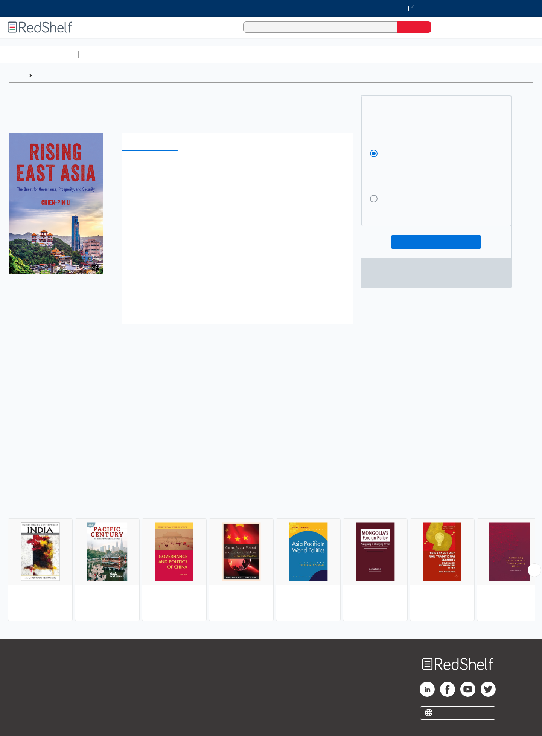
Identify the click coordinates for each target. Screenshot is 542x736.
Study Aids (101, 54)
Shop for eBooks (62, 674)
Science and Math (147, 54)
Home (17, 75)
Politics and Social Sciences (370, 54)
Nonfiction (456, 54)
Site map (50, 710)
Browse (46, 75)
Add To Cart (436, 242)
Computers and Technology (215, 54)
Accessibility (149, 698)
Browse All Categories (39, 54)
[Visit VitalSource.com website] (271, 8)
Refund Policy (150, 686)
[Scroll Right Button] (534, 570)
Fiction (425, 54)
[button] (239, 168)
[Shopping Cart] (447, 27)
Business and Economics (292, 54)
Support (49, 686)
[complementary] (271, 556)
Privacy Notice (58, 698)
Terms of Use (151, 674)
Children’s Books (499, 54)
